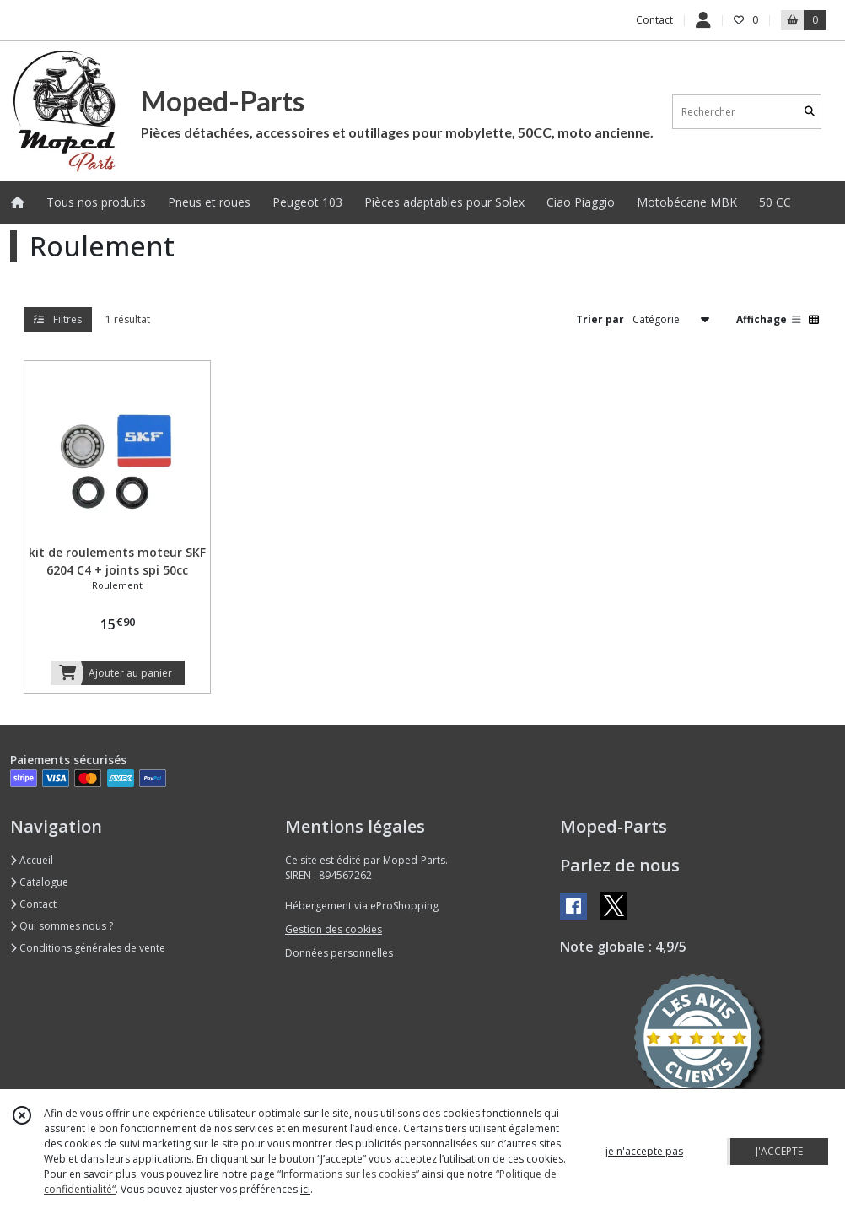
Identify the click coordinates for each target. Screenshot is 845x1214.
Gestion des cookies (333, 929)
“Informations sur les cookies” (348, 1174)
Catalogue (39, 882)
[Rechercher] (810, 111)
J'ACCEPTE (779, 1151)
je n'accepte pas (644, 1151)
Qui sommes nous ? (61, 926)
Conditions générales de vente (87, 948)
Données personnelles (339, 953)
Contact (654, 20)
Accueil (31, 860)
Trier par (600, 319)
